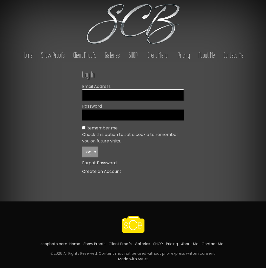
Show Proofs (53, 55)
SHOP (133, 55)
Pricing (184, 55)
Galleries (112, 55)
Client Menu (158, 55)
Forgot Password (99, 163)
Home (27, 55)
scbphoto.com (54, 243)
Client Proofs (84, 55)
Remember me (102, 128)
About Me (206, 55)
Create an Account (101, 171)
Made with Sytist (133, 259)
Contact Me (233, 55)
